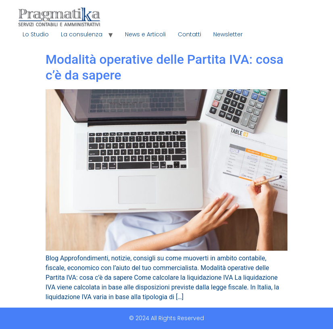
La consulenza (81, 34)
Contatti (189, 34)
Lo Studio (36, 34)
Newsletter (228, 34)
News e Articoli (145, 34)
